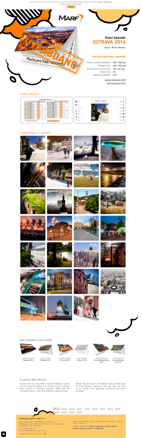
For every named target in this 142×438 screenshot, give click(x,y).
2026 (79, 412)
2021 (110, 409)
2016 (71, 409)
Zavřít (71, 6)
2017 (79, 409)
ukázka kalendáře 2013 (115, 80)
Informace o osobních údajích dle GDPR (33, 434)
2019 (94, 409)
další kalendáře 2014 (116, 83)
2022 (117, 409)
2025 (71, 412)
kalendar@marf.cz (31, 431)
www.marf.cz (42, 431)
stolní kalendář (45, 359)
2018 (87, 409)
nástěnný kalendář (28, 359)
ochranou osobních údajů (104, 2)
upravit (79, 4)
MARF (86, 426)
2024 (64, 412)
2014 (56, 408)
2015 (64, 409)
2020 (102, 409)
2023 (56, 412)
